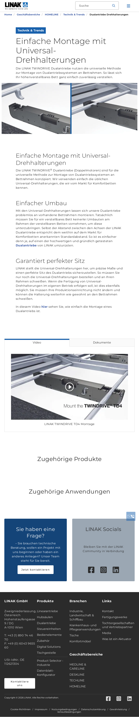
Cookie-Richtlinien (20, 709)
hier (44, 306)
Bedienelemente (49, 635)
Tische (74, 635)
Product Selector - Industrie (50, 663)
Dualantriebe (26, 245)
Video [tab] (37, 342)
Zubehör (43, 641)
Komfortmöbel (80, 641)
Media (106, 633)
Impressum (41, 709)
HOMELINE (78, 686)
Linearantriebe (47, 611)
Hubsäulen (45, 617)
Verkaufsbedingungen (69, 712)
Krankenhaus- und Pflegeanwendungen (85, 627)
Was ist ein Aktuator (116, 639)
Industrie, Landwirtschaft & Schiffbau (82, 615)
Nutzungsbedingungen (64, 709)
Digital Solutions (49, 646)
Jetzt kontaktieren (35, 569)
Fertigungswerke (114, 617)
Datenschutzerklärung (93, 709)
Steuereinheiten (49, 629)
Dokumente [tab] (102, 342)
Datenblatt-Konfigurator (46, 673)
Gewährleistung (118, 709)
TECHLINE (77, 680)
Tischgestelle (46, 652)
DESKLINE (77, 674)
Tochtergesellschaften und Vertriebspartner (117, 625)
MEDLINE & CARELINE (78, 666)
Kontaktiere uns (20, 683)
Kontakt (108, 611)
